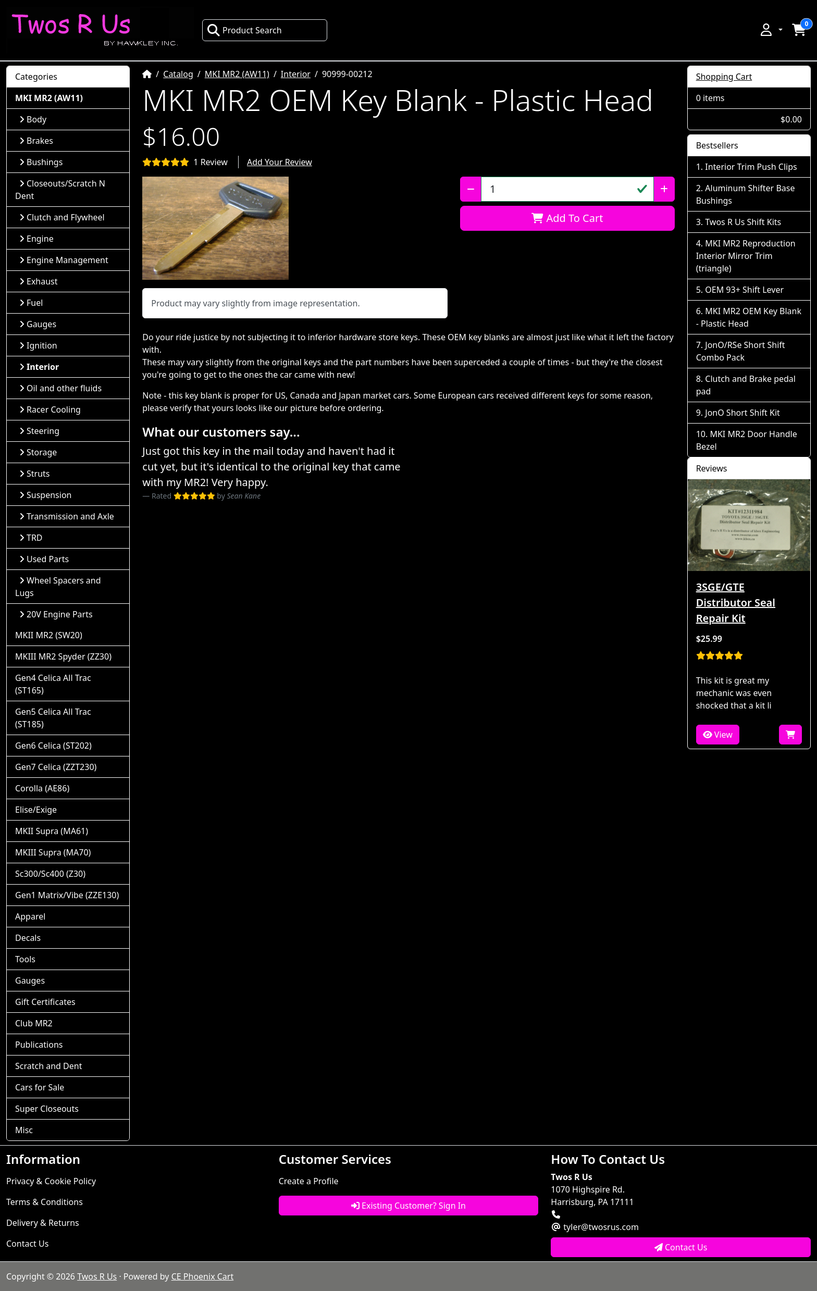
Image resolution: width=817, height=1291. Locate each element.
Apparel (30, 916)
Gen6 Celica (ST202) (53, 745)
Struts (34, 473)
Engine (36, 238)
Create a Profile (309, 1181)
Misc (24, 1130)
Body (32, 119)
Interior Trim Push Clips (751, 166)
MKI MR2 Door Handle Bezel (746, 440)
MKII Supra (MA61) (51, 831)
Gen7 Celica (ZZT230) (55, 767)
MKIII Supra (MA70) (53, 852)
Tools (25, 959)
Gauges (37, 324)
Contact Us (27, 1243)
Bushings (41, 162)
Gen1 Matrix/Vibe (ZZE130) (67, 895)
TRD (31, 537)
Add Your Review (279, 162)
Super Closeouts (47, 1108)
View (718, 734)
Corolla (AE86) (42, 788)
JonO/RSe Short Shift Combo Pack (740, 351)
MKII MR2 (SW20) (48, 635)
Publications (39, 1044)
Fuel (31, 302)
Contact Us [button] (681, 1247)
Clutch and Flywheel (62, 217)
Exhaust (38, 281)
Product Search (244, 30)
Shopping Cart (724, 76)
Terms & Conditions (44, 1202)
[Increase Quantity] (664, 189)
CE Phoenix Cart (202, 1276)
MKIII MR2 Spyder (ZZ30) (63, 656)
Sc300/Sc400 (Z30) (50, 873)
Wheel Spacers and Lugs (58, 587)
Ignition (38, 345)
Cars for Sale (39, 1087)
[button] (770, 29)
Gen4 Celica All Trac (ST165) (53, 684)
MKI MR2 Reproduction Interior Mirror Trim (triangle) (746, 256)
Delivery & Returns (42, 1222)
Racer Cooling (50, 409)
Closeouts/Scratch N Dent (60, 190)
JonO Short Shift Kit (742, 412)
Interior (296, 74)
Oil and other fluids (60, 388)
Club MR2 (34, 1023)
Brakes (36, 140)
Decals (28, 938)
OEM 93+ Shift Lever (744, 289)
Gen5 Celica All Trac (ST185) (53, 718)
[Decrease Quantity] (470, 189)
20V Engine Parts (56, 614)
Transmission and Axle (66, 516)
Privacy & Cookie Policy (51, 1181)
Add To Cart (567, 218)
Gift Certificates (45, 1002)
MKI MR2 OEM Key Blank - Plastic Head (748, 317)
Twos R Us (97, 1276)
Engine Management (63, 260)
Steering (39, 431)
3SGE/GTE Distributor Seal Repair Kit (735, 602)
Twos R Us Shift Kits (743, 222)
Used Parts (44, 559)
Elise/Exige (36, 809)
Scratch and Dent (48, 1066)
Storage (38, 452)
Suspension (45, 495)
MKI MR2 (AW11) (237, 74)
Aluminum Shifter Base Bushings (745, 194)
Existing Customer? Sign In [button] (408, 1205)
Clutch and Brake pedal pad (746, 385)
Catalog (178, 74)
